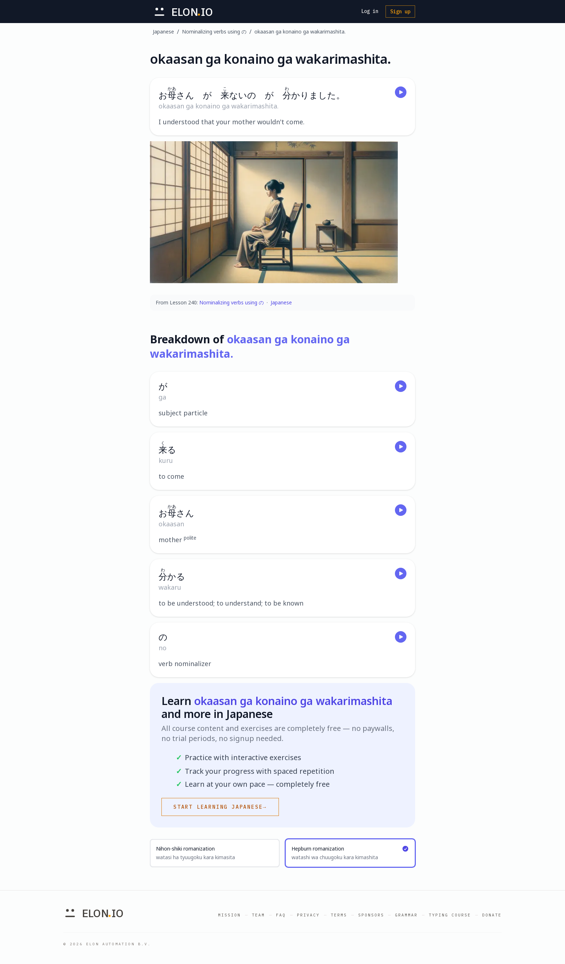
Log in (369, 11)
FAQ (281, 915)
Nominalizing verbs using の (214, 31)
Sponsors (371, 915)
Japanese (163, 31)
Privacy (308, 915)
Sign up (400, 11)
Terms (339, 915)
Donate (492, 915)
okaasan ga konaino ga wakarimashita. (300, 31)
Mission (229, 915)
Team (258, 915)
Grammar (406, 915)
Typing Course (450, 915)
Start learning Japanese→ (220, 807)
